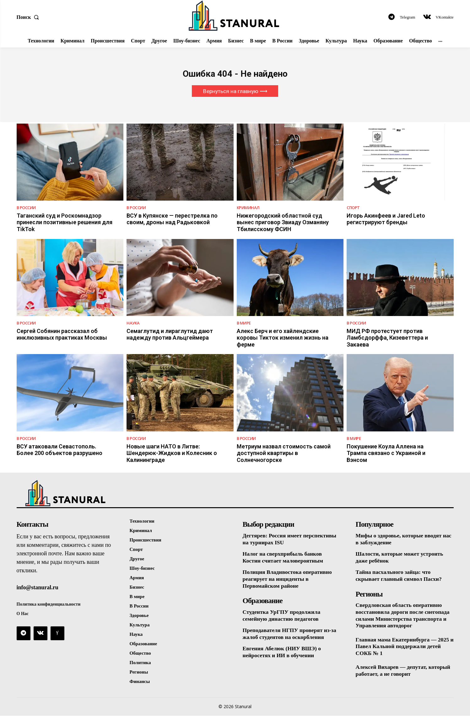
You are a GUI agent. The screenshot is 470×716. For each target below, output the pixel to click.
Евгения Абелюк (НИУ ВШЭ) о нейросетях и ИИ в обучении (283, 652)
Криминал (248, 208)
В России (26, 208)
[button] (29, 17)
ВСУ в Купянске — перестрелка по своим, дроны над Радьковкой (172, 219)
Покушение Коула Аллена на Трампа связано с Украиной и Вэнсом (386, 453)
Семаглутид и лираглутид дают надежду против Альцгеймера (170, 334)
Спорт (353, 208)
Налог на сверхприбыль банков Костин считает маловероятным (284, 557)
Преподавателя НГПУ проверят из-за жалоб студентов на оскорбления (290, 634)
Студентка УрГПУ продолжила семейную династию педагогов (282, 615)
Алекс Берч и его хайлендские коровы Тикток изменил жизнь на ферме (282, 338)
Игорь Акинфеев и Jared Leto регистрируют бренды (386, 219)
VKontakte (444, 17)
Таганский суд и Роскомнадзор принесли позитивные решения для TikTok (64, 223)
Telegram (407, 17)
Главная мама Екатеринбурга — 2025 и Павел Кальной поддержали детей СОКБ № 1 (403, 647)
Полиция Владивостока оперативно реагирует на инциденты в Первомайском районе (288, 579)
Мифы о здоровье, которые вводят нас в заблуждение (400, 539)
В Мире (244, 323)
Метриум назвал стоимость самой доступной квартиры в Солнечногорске (284, 453)
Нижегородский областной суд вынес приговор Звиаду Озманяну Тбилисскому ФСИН (283, 223)
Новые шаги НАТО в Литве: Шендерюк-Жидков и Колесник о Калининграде (172, 453)
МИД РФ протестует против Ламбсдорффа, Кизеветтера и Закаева (387, 338)
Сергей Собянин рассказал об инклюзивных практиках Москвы (62, 334)
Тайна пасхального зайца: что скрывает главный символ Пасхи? (400, 576)
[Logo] (235, 15)
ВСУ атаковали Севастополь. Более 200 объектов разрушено (59, 450)
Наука (133, 323)
